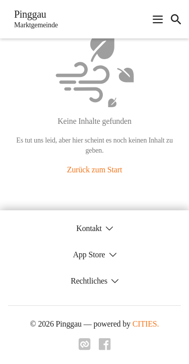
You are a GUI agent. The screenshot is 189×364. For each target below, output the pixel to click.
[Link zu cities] (85, 347)
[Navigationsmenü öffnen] (158, 19)
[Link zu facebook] (105, 347)
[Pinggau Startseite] (33, 19)
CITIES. (146, 324)
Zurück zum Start (94, 169)
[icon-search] (176, 19)
